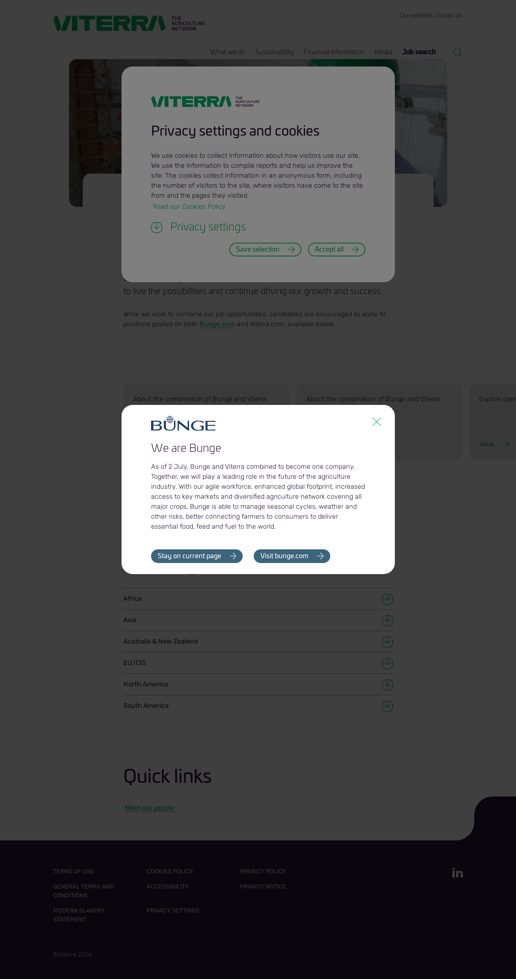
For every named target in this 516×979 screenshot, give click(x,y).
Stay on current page (189, 556)
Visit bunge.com (285, 556)
